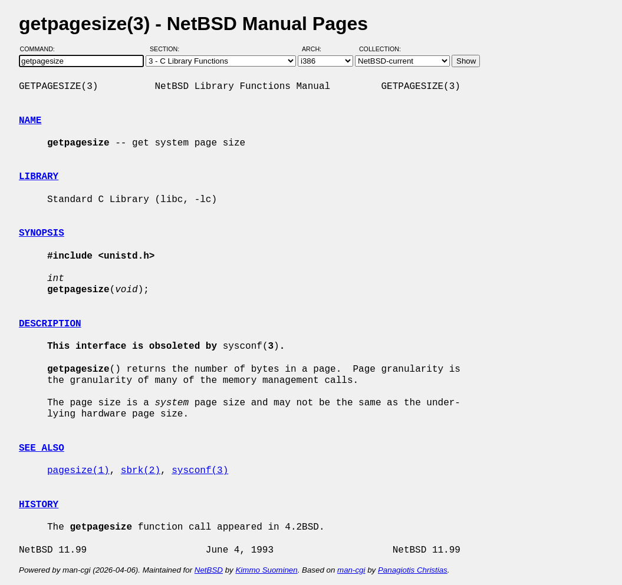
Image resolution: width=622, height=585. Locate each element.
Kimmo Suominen (266, 570)
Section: (167, 48)
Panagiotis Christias (412, 570)
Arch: (317, 48)
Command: (41, 48)
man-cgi (351, 570)
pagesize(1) (78, 470)
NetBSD (209, 570)
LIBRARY (38, 176)
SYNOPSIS (41, 233)
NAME (30, 120)
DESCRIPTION (50, 324)
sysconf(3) (200, 470)
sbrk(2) (140, 470)
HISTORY (38, 504)
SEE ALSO (41, 448)
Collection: (380, 48)
